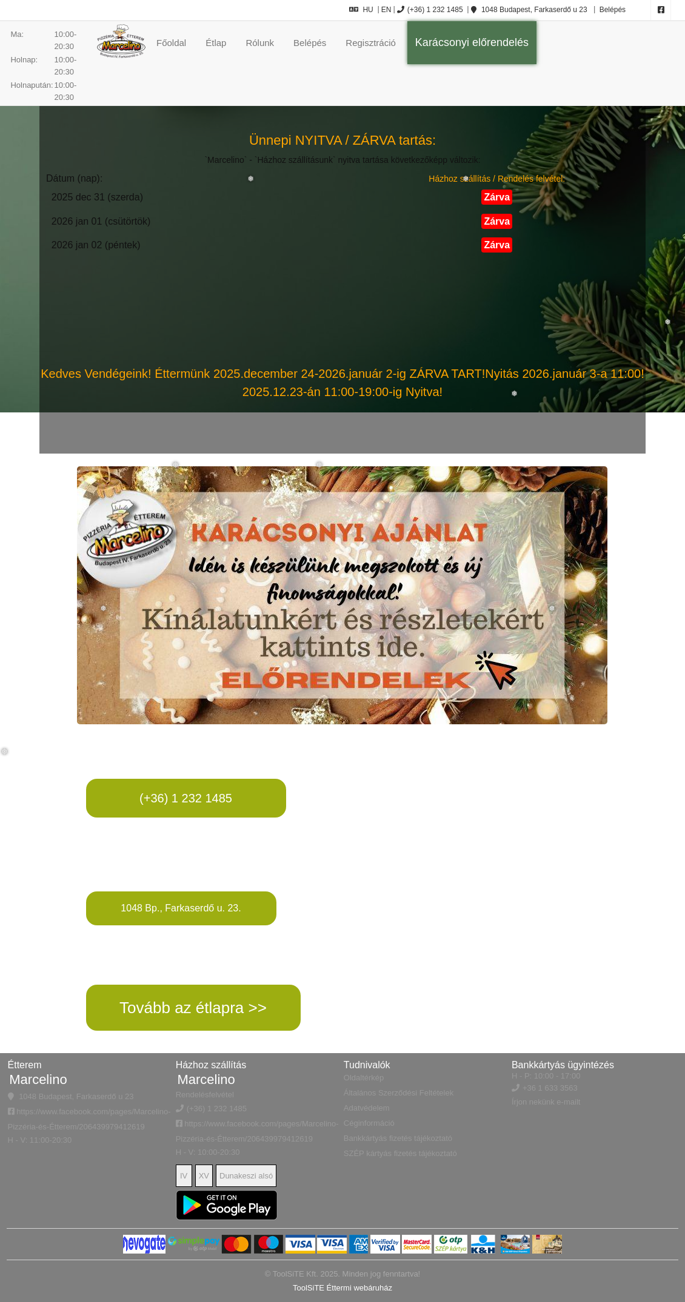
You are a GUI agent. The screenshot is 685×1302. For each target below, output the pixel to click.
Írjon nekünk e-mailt (546, 1101)
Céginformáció (369, 1123)
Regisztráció (371, 43)
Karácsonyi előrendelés (472, 42)
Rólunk (260, 43)
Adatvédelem (367, 1107)
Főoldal (171, 43)
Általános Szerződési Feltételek (398, 1092)
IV (183, 1175)
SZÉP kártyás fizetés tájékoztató (400, 1153)
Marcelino (38, 1079)
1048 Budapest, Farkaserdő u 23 (529, 9)
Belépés (611, 9)
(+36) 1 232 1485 (430, 9)
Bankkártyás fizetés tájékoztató (398, 1138)
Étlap (216, 43)
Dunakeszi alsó (246, 1175)
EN (386, 9)
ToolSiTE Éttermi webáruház (342, 1287)
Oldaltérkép (364, 1077)
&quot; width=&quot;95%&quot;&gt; (511, 878)
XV (204, 1175)
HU (361, 9)
